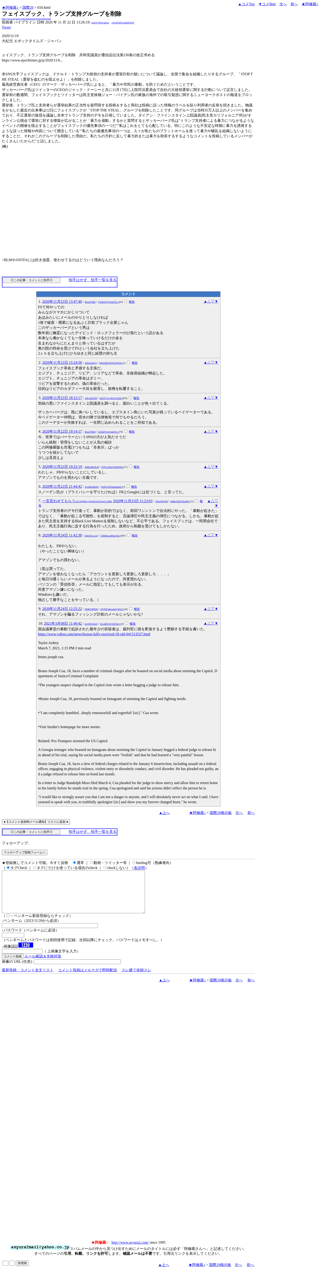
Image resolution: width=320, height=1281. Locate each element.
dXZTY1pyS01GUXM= (111, 398)
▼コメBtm (267, 4)
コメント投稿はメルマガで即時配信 (87, 978)
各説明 (139, 868)
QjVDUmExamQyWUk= (112, 609)
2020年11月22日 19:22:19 (62, 467)
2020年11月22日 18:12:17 (62, 398)
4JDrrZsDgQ (91, 363)
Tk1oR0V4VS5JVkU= (110, 624)
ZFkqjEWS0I (161, 501)
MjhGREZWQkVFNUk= (111, 363)
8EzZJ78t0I (90, 302)
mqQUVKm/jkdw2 (100, 22)
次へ (283, 4)
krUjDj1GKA (91, 624)
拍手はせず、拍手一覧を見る (93, 280)
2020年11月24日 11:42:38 (62, 535)
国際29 (27, 7)
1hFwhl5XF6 (91, 398)
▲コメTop (246, 4)
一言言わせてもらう (77, 501)
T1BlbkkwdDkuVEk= (110, 535)
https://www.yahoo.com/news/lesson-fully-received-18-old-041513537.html (94, 634)
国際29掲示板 (221, 813)
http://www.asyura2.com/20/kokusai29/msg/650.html (26, 19)
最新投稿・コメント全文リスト (27, 978)
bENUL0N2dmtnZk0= (111, 487)
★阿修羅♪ (10, 7)
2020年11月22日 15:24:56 (62, 363)
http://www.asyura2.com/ (130, 1251)
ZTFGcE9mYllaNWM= (112, 467)
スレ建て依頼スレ (136, 978)
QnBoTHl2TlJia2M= (180, 501)
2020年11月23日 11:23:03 (133, 501)
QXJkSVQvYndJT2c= (108, 302)
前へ (294, 4)
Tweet (6, 27)
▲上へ (164, 813)
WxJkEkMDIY (92, 487)
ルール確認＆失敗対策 (42, 964)
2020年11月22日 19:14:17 (62, 431)
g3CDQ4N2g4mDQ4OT (123, 22)
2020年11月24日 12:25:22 (62, 609)
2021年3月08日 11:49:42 (63, 623)
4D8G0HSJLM (92, 467)
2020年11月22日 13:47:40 (62, 301)
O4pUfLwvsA (91, 535)
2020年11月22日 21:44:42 (62, 486)
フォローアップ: (15, 843)
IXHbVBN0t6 (91, 609)
